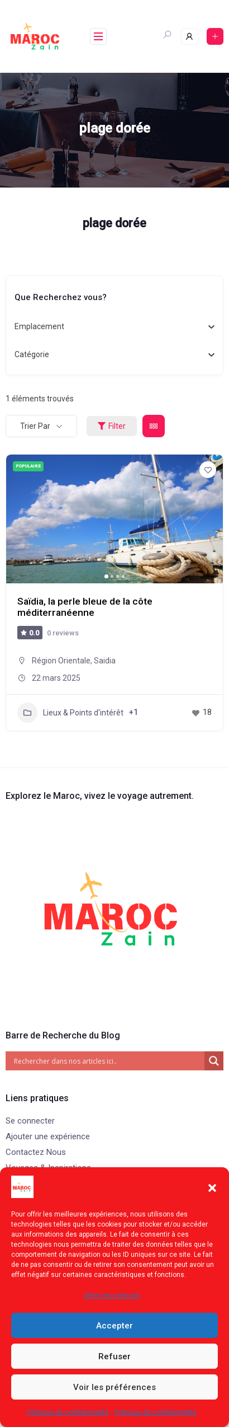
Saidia (105, 660)
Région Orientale (61, 660)
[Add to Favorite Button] (207, 469)
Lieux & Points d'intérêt (70, 713)
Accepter (114, 1326)
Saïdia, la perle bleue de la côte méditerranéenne (85, 607)
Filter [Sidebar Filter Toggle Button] (112, 426)
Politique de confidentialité (68, 1412)
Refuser (114, 1356)
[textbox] (39, 327)
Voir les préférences (114, 1387)
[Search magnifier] (213, 1060)
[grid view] (153, 426)
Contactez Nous (36, 1152)
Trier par (35, 426)
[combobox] (110, 327)
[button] (212, 1186)
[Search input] (108, 1060)
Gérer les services (112, 1295)
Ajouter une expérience (48, 1136)
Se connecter (30, 1121)
